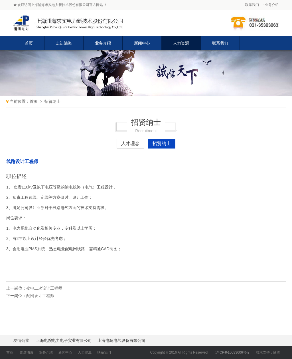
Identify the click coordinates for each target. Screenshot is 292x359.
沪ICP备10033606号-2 (232, 352)
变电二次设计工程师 (44, 288)
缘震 (276, 352)
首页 (29, 43)
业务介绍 (103, 43)
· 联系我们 (251, 5)
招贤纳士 (52, 101)
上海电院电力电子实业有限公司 (64, 340)
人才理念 (130, 143)
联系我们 (220, 43)
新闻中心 (142, 43)
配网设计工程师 (40, 295)
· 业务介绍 (271, 5)
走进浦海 (64, 43)
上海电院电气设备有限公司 (121, 340)
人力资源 (181, 43)
